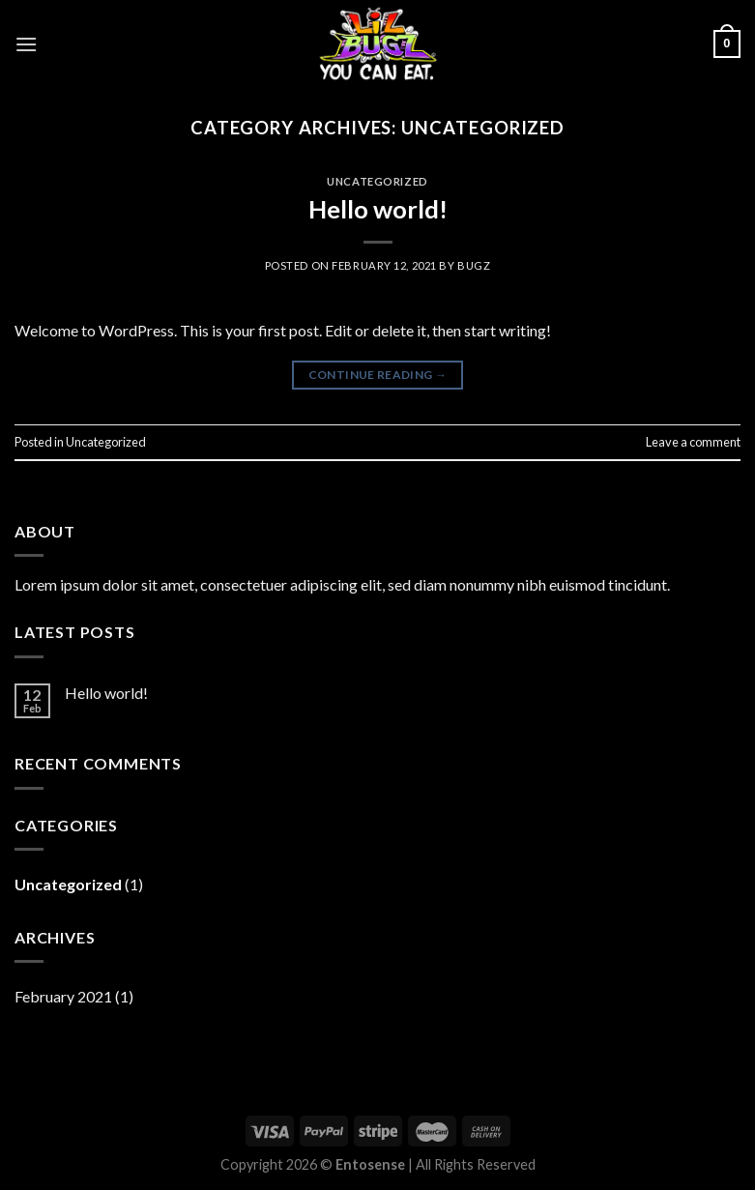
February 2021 (63, 996)
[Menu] (26, 44)
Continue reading (378, 374)
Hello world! (378, 208)
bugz (473, 265)
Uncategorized (377, 181)
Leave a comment (693, 442)
